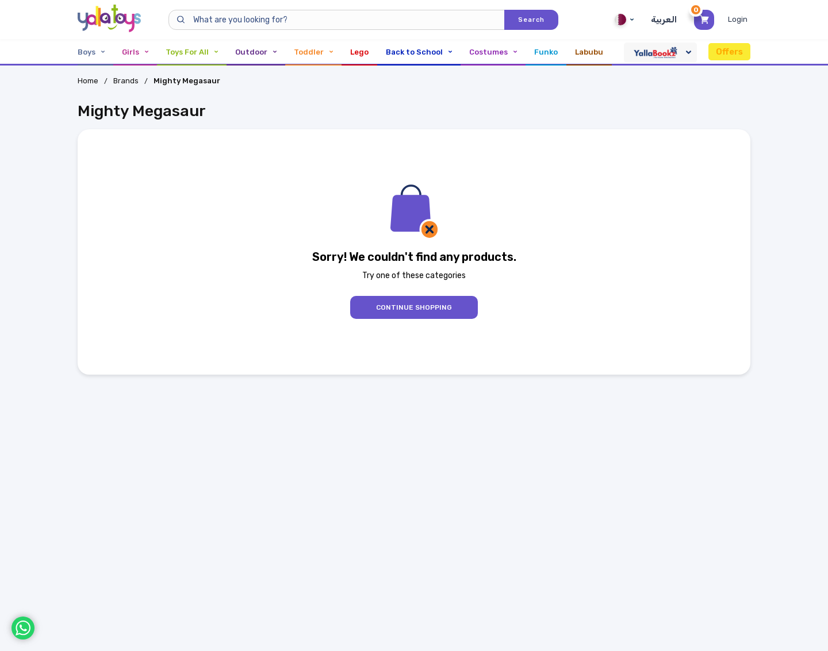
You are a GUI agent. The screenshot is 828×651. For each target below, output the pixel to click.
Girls (135, 52)
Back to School (419, 52)
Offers (729, 52)
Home (88, 80)
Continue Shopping (414, 307)
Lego (359, 52)
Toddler (313, 52)
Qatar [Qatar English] (624, 19)
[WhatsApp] (23, 628)
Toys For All (192, 52)
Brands (126, 80)
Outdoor (256, 52)
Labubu (589, 52)
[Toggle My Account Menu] (739, 19)
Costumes (493, 52)
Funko (546, 52)
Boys (91, 52)
